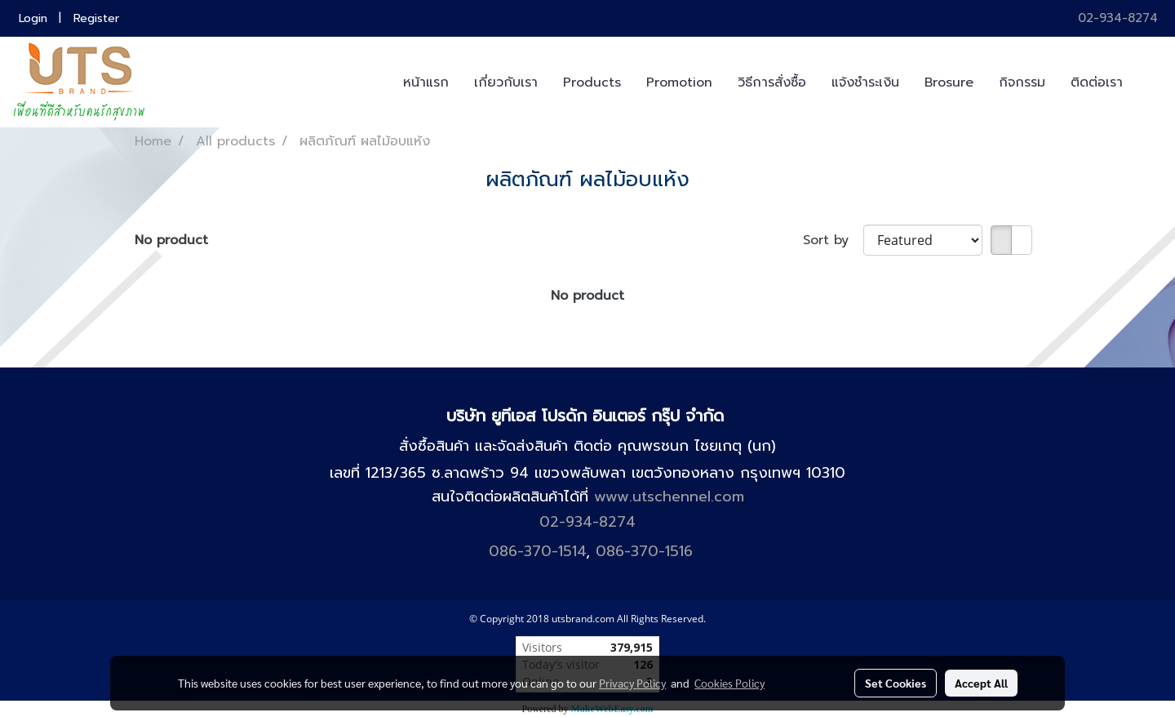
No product (171, 240)
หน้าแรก (426, 82)
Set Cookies (895, 682)
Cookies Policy (729, 682)
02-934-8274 (1115, 18)
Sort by (833, 240)
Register (96, 18)
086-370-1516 (644, 551)
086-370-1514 (537, 551)
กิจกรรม (1022, 82)
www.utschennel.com (669, 496)
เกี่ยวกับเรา (506, 82)
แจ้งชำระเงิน (865, 82)
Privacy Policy (632, 682)
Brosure (948, 82)
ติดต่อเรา (1097, 82)
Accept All (981, 682)
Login (33, 18)
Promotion (679, 82)
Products (592, 82)
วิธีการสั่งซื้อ (772, 82)
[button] (1149, 82)
